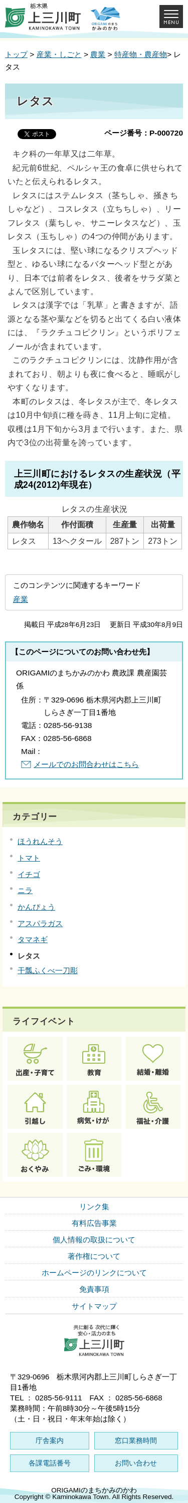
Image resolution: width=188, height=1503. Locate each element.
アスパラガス (40, 923)
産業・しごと (59, 54)
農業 (97, 54)
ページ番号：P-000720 (143, 133)
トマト (29, 858)
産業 (20, 599)
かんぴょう (36, 907)
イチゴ (29, 874)
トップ (16, 54)
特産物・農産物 (140, 54)
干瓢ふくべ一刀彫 (48, 970)
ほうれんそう (40, 841)
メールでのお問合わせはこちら (86, 764)
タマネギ (33, 939)
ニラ (25, 890)
